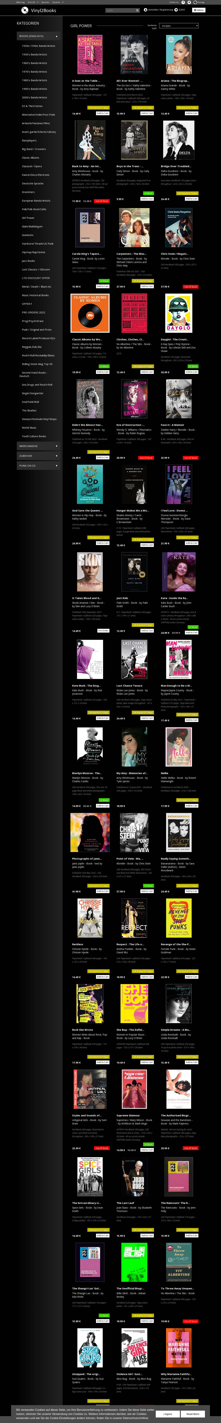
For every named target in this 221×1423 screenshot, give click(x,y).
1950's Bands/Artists (33, 54)
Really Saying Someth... (176, 858)
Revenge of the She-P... (176, 944)
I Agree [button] (168, 1414)
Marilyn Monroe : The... (87, 773)
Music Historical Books (34, 295)
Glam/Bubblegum (30, 226)
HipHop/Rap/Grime (32, 252)
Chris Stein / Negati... (174, 253)
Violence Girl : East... (129, 1374)
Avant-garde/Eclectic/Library (37, 131)
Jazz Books (27, 260)
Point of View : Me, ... (130, 858)
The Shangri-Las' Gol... (86, 1288)
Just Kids (122, 598)
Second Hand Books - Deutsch (33, 374)
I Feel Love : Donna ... (174, 510)
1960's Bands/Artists (33, 63)
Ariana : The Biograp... (175, 80)
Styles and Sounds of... (87, 1115)
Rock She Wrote (82, 1029)
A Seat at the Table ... (86, 80)
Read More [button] (192, 1414)
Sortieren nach (152, 27)
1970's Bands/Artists (33, 71)
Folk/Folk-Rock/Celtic (32, 209)
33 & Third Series (31, 106)
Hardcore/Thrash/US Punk (36, 243)
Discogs (199, 2)
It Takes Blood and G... (86, 598)
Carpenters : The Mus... (131, 253)
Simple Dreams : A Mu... (176, 1029)
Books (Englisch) (31, 36)
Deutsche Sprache (31, 183)
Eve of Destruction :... (131, 425)
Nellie (164, 773)
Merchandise (28, 446)
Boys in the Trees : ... (130, 166)
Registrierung (166, 9)
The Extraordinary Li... (86, 1203)
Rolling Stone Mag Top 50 (35, 364)
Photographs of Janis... (87, 858)
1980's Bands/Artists (33, 80)
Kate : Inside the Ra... (174, 598)
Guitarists (26, 235)
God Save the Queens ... (87, 510)
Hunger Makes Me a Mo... (133, 510)
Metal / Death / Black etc (35, 286)
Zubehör (25, 455)
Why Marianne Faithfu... (176, 1374)
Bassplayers (28, 140)
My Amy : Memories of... (132, 773)
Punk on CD (27, 465)
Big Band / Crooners (32, 149)
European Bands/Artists (34, 200)
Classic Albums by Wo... (87, 339)
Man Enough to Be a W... (176, 685)
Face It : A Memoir (172, 425)
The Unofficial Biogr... (130, 1288)
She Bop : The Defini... (130, 1029)
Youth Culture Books (32, 436)
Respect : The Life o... (130, 944)
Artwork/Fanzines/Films (34, 123)
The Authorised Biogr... (176, 1115)
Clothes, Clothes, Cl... (130, 339)
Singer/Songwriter (31, 393)
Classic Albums (29, 157)
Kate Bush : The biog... (86, 685)
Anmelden (153, 9)
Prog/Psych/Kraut (31, 321)
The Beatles (27, 410)
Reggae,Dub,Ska (30, 346)
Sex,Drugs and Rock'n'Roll (35, 384)
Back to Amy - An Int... (86, 166)
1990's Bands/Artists (33, 88)
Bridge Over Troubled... (176, 166)
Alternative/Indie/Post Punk (37, 114)
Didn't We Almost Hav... (87, 425)
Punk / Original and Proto (35, 329)
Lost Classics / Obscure (34, 269)
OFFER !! (25, 303)
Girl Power (27, 217)
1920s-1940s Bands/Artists (37, 45)
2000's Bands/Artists (33, 97)
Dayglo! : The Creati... (175, 339)
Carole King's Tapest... (86, 253)
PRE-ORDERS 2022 (32, 312)
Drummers (27, 192)
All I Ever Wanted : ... (130, 80)
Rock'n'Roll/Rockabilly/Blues (37, 355)
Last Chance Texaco (129, 685)
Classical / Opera (30, 166)
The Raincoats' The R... (175, 1203)
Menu (199, 10)
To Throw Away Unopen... (177, 1288)
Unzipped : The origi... (86, 1374)
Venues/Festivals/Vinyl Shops (38, 419)
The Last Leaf (125, 1203)
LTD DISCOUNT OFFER (34, 278)
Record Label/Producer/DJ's (37, 338)
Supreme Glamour (128, 1115)
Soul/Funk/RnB (29, 401)
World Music (27, 427)
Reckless (77, 944)
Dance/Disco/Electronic (34, 174)
